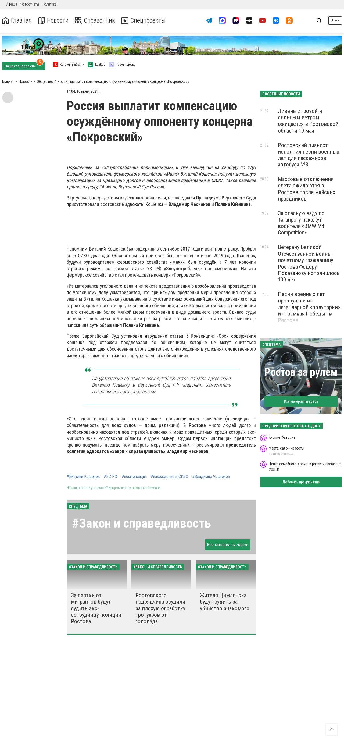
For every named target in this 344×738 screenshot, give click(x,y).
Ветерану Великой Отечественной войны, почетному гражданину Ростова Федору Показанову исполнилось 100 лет (309, 263)
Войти (335, 20)
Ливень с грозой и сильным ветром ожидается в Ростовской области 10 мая (308, 121)
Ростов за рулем (301, 372)
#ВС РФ (111, 476)
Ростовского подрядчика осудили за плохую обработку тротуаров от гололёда (160, 608)
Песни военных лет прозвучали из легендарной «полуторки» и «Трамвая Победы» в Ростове (309, 307)
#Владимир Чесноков (211, 476)
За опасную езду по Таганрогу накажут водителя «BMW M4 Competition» (301, 223)
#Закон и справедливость (141, 523)
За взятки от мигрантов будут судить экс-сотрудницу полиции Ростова (96, 608)
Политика (49, 4)
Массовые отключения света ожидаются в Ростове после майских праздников (306, 189)
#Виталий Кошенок (83, 476)
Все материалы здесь (227, 544)
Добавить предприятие (301, 482)
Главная (17, 20)
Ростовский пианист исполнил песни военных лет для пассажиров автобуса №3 (308, 155)
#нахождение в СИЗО (169, 476)
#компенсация (134, 476)
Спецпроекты (143, 20)
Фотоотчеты (29, 4)
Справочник (95, 20)
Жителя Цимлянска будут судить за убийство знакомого (224, 601)
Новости (53, 20)
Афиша (11, 4)
